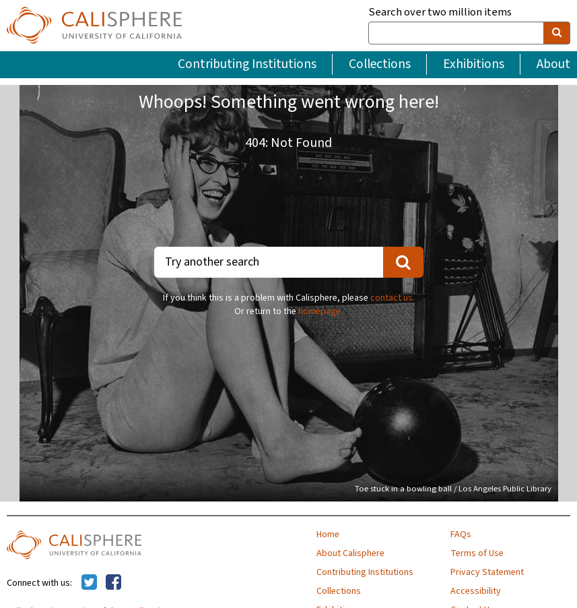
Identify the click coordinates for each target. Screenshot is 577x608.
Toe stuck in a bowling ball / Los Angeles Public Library (453, 489)
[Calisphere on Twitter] (89, 583)
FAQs (460, 534)
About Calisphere (350, 553)
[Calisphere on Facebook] (113, 583)
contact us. (392, 298)
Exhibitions (473, 64)
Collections (380, 64)
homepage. (320, 311)
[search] (556, 33)
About (553, 64)
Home (327, 534)
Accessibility (475, 591)
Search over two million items (440, 12)
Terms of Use (477, 553)
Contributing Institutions (247, 64)
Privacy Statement (487, 572)
